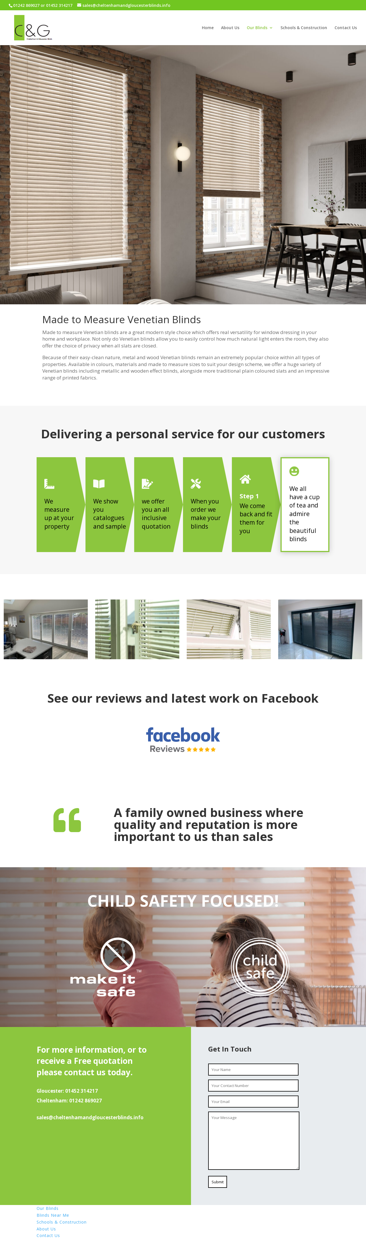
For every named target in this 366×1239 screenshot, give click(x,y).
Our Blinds (257, 28)
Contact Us (346, 28)
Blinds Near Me (53, 1215)
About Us (230, 28)
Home (208, 28)
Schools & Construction (304, 28)
